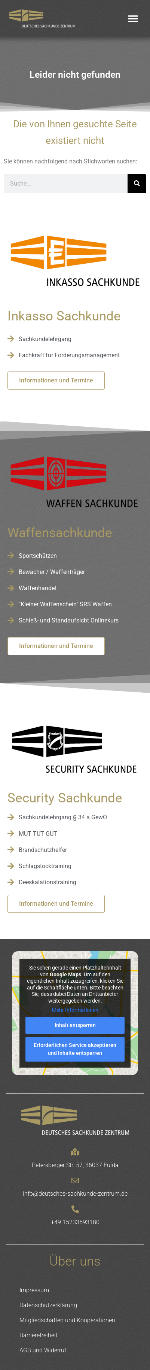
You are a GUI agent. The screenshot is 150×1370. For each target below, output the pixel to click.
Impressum (34, 1290)
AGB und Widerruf (42, 1350)
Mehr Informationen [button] (75, 1010)
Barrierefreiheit (38, 1335)
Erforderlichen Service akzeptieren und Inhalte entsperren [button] (75, 1049)
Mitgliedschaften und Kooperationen (67, 1320)
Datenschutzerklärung (48, 1305)
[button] (133, 18)
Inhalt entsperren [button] (75, 1025)
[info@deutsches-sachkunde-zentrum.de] (75, 1180)
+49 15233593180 (75, 1222)
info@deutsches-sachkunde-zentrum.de (75, 1193)
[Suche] (137, 183)
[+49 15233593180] (75, 1209)
